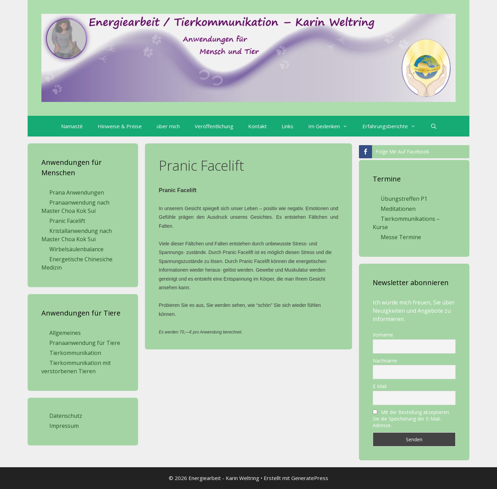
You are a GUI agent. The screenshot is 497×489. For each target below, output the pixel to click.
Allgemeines (65, 333)
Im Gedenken (331, 126)
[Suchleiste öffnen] (433, 126)
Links (287, 126)
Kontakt (257, 126)
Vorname (383, 334)
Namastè (72, 126)
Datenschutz (65, 416)
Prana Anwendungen (76, 192)
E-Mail (380, 386)
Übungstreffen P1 (404, 199)
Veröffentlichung (214, 126)
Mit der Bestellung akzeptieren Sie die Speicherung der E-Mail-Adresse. (411, 419)
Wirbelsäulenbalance (76, 249)
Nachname (385, 360)
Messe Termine (401, 237)
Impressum (64, 426)
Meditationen (398, 209)
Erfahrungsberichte (392, 126)
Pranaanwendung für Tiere (84, 343)
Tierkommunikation (75, 353)
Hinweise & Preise (120, 126)
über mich (168, 126)
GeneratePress (309, 477)
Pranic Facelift (67, 221)
